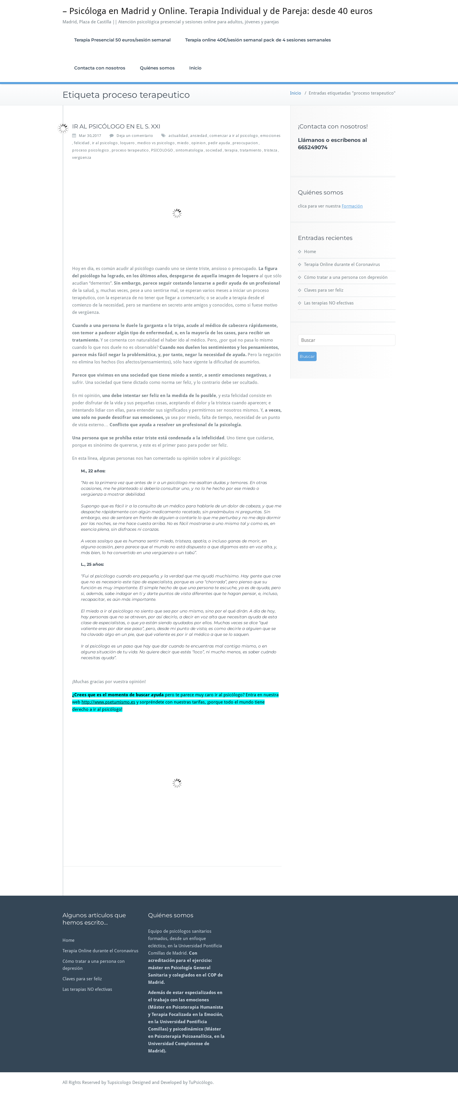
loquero (127, 143)
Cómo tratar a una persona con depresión (346, 277)
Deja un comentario (135, 135)
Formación (352, 206)
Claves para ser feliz (324, 290)
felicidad (82, 143)
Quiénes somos (157, 68)
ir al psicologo (105, 143)
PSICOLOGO (162, 150)
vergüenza (81, 157)
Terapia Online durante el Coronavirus (342, 264)
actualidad (178, 135)
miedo (183, 143)
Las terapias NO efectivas (329, 303)
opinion (198, 143)
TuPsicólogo (201, 1082)
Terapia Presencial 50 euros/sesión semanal (122, 40)
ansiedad (198, 135)
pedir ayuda (219, 143)
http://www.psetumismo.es (108, 702)
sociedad (214, 150)
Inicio (195, 68)
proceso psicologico (90, 150)
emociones (270, 135)
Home (310, 251)
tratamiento (251, 150)
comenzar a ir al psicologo (233, 135)
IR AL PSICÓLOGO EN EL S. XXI (116, 126)
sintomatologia (189, 150)
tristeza (270, 150)
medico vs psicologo (156, 143)
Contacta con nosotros (99, 68)
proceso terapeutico (130, 150)
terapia (231, 150)
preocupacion (245, 143)
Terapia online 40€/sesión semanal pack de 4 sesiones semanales (258, 40)
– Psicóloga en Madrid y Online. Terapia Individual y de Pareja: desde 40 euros (218, 11)
